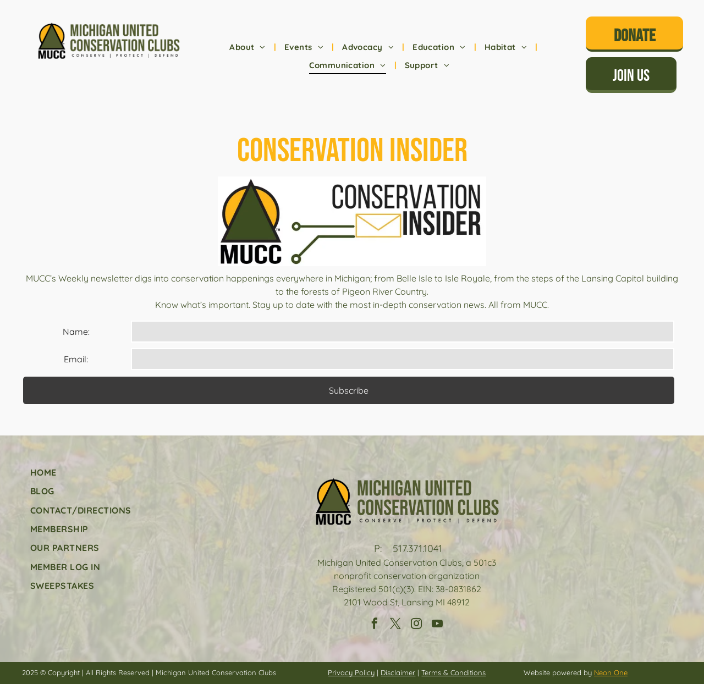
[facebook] (374, 625)
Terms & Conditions (453, 672)
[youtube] (437, 625)
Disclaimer (398, 672)
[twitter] (395, 625)
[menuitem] (248, 47)
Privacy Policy (351, 672)
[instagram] (416, 625)
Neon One (611, 672)
